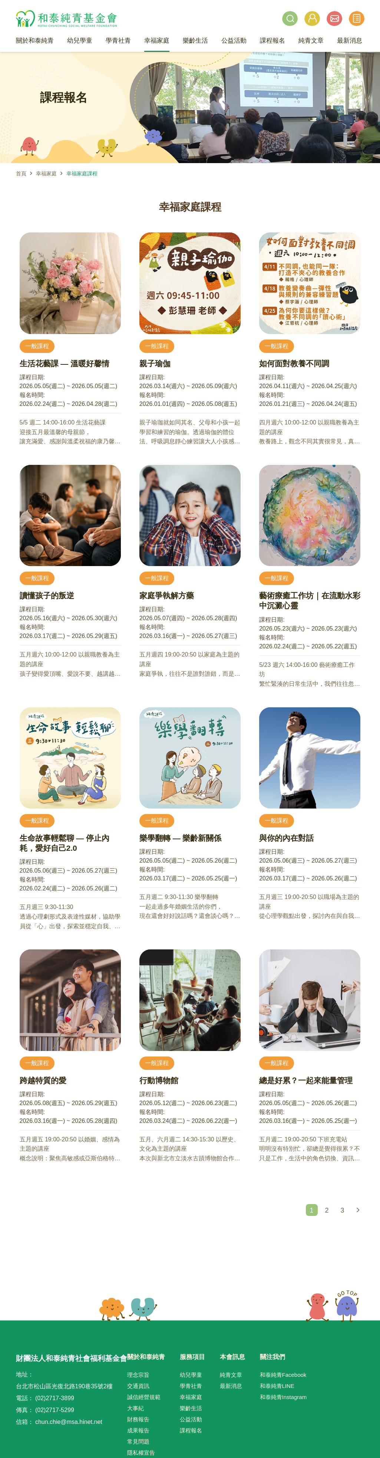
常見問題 (138, 1441)
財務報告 (138, 1419)
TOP (332, 1306)
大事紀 (135, 1408)
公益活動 (191, 1419)
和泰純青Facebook (283, 1375)
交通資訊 (138, 1386)
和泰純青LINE (277, 1386)
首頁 (21, 173)
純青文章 (231, 1375)
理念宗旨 (138, 1375)
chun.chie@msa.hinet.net (68, 1422)
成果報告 (138, 1430)
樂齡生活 (191, 1408)
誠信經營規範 (144, 1397)
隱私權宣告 (141, 1452)
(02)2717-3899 (54, 1398)
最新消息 (231, 1386)
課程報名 (191, 1430)
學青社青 (191, 1386)
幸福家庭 (46, 173)
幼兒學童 (191, 1375)
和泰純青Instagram (283, 1397)
